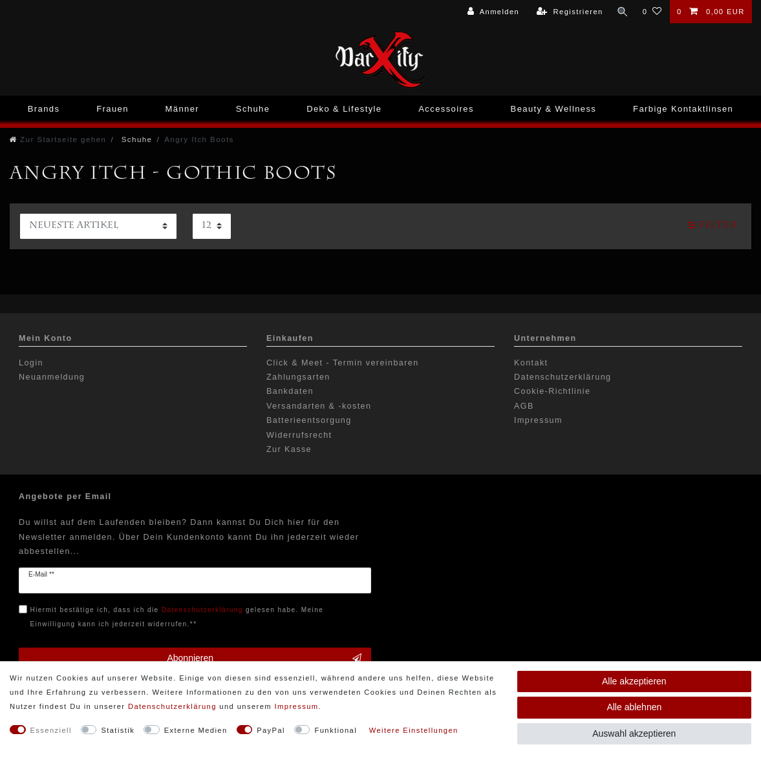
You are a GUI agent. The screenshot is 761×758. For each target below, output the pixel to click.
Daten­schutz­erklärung (172, 706)
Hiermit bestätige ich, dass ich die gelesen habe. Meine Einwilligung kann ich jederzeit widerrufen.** (177, 617)
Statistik (117, 730)
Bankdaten (290, 391)
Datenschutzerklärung (563, 377)
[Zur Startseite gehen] (57, 139)
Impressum (538, 420)
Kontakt (531, 362)
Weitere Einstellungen (413, 730)
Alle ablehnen (633, 707)
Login (31, 362)
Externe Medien (196, 730)
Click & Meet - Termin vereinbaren (342, 362)
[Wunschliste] (652, 11)
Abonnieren (264, 658)
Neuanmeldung (52, 377)
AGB (524, 406)
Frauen (112, 109)
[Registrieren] (569, 11)
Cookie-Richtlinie (552, 391)
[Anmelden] (492, 11)
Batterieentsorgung (309, 420)
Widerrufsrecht (299, 435)
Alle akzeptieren (634, 681)
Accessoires (445, 109)
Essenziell (51, 730)
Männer (182, 109)
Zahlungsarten (298, 377)
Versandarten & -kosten (318, 406)
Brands (44, 109)
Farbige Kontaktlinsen (683, 109)
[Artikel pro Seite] (212, 226)
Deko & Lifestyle (343, 109)
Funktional (335, 730)
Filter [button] (712, 225)
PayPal (271, 730)
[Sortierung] (98, 226)
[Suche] (622, 11)
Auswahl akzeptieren (634, 733)
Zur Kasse (289, 449)
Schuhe (253, 109)
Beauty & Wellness (554, 109)
